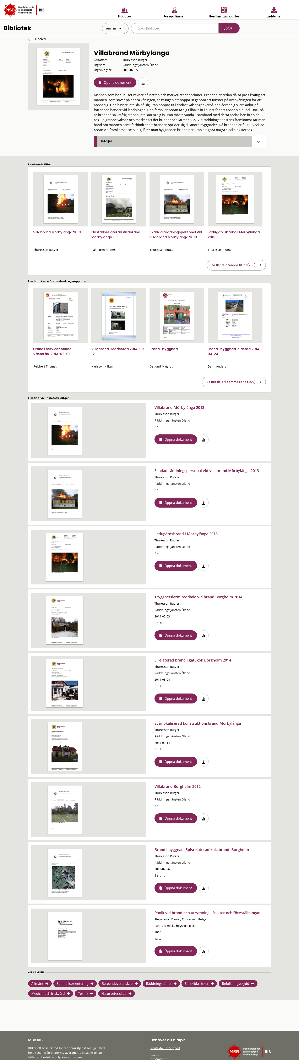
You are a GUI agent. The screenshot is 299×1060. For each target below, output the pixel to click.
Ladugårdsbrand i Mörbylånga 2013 (186, 533)
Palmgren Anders (104, 250)
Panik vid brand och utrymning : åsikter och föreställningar (207, 912)
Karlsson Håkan (102, 366)
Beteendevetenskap (117, 983)
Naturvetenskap (113, 993)
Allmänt (37, 983)
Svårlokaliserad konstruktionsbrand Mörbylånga (197, 723)
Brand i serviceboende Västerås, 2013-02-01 (52, 351)
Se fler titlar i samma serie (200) (231, 382)
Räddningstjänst (159, 983)
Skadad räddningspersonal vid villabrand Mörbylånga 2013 (176, 235)
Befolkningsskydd (235, 983)
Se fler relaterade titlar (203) (233, 265)
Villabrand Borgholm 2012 (177, 786)
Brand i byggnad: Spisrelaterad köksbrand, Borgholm (201, 849)
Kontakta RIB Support (165, 1048)
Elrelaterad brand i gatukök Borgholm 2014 (192, 660)
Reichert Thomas (45, 366)
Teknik (83, 993)
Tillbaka (39, 39)
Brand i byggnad (164, 349)
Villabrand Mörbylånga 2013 (57, 232)
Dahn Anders (217, 366)
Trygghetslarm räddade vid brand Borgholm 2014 (198, 596)
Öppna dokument (117, 82)
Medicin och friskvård (48, 993)
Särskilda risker (197, 983)
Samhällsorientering (72, 983)
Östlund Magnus (161, 366)
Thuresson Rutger (45, 250)
